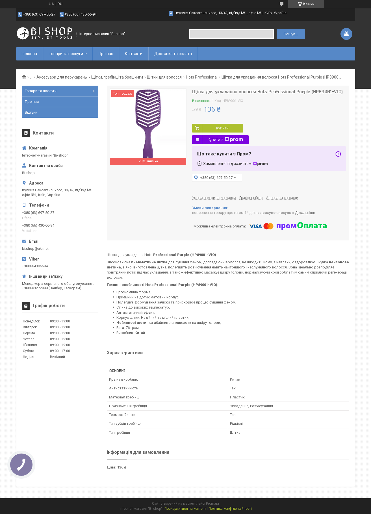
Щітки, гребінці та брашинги (117, 77)
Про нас (106, 53)
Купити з (225, 139)
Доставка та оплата (173, 53)
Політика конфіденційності (230, 509)
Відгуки (31, 112)
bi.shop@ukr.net (35, 248)
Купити (222, 128)
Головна (29, 53)
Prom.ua (212, 504)
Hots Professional (202, 77)
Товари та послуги (66, 53)
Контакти (133, 53)
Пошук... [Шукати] (290, 34)
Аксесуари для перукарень (61, 77)
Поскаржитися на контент (185, 509)
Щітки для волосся (164, 77)
